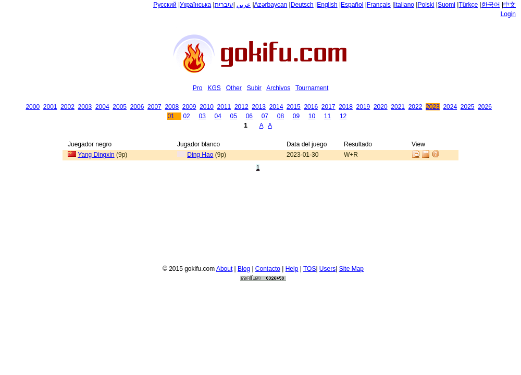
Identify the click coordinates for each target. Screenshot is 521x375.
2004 (102, 106)
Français (379, 4)
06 (249, 116)
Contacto (267, 267)
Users (327, 267)
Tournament (311, 88)
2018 (346, 106)
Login (508, 14)
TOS (309, 267)
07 (265, 116)
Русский (165, 4)
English (327, 4)
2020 (381, 106)
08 (280, 116)
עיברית (224, 4)
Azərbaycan (271, 4)
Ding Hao (200, 154)
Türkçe (468, 4)
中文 (509, 4)
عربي (244, 4)
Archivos (278, 88)
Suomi (446, 4)
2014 (276, 106)
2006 (137, 106)
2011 (224, 106)
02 (186, 116)
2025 (468, 106)
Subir (254, 88)
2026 (485, 106)
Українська (195, 4)
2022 (415, 106)
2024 (450, 106)
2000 (33, 106)
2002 (67, 106)
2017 (328, 106)
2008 (172, 106)
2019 (363, 106)
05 (233, 116)
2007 (154, 106)
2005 (120, 106)
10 (311, 116)
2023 (433, 106)
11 (327, 116)
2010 (207, 106)
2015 (294, 106)
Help (292, 267)
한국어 (490, 4)
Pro (198, 88)
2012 (241, 106)
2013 (259, 106)
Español (352, 4)
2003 (85, 106)
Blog (244, 267)
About (224, 267)
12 (343, 116)
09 (296, 116)
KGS (213, 88)
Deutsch (302, 4)
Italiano (404, 4)
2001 (50, 106)
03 (202, 116)
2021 (398, 106)
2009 (189, 106)
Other (234, 88)
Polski (425, 4)
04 (218, 116)
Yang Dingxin (96, 154)
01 (170, 116)
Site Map (351, 267)
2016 (311, 106)
